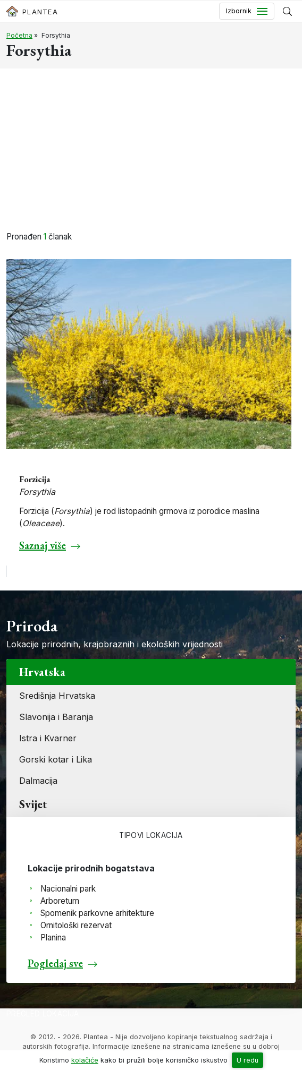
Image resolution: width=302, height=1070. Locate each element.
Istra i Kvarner (48, 738)
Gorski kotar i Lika (55, 759)
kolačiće (84, 1060)
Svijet (33, 804)
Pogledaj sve (55, 963)
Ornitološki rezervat (76, 925)
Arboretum (59, 901)
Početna (19, 35)
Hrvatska (42, 672)
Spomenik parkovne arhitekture (97, 913)
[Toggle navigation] (246, 11)
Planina (53, 937)
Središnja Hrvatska (57, 695)
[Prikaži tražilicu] (287, 11)
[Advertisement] (151, 151)
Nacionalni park (68, 889)
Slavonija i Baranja (56, 717)
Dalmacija (38, 780)
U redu (247, 1060)
